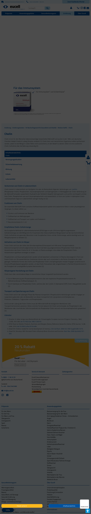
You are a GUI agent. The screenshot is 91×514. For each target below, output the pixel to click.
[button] (35, 267)
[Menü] (88, 501)
